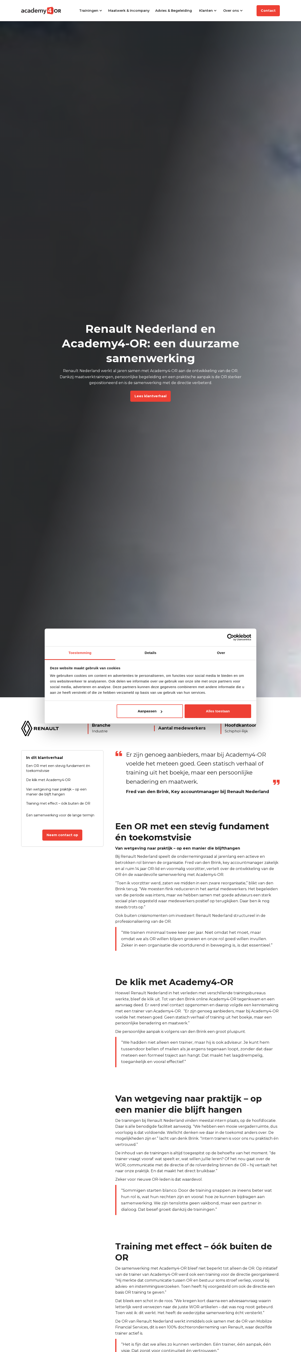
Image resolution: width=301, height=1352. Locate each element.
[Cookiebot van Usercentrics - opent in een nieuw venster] (230, 637)
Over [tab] (221, 653)
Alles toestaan (218, 711)
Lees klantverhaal (150, 396)
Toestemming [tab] (79, 653)
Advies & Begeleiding (173, 10)
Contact (268, 10)
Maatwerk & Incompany (129, 10)
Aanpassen (150, 711)
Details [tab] (150, 653)
